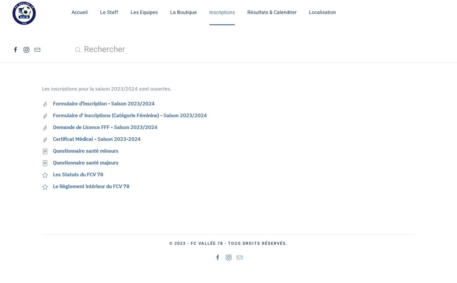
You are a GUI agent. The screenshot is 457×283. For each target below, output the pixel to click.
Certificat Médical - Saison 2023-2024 (97, 139)
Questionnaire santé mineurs (85, 151)
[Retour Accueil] (24, 12)
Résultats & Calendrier (271, 12)
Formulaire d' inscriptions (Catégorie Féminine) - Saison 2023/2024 (130, 115)
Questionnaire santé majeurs (85, 163)
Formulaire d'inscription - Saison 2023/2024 (104, 103)
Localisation (322, 12)
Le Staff (109, 12)
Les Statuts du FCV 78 (78, 174)
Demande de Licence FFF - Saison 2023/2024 (105, 127)
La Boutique (183, 12)
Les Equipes (144, 12)
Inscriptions (222, 12)
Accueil (80, 12)
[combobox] (134, 50)
